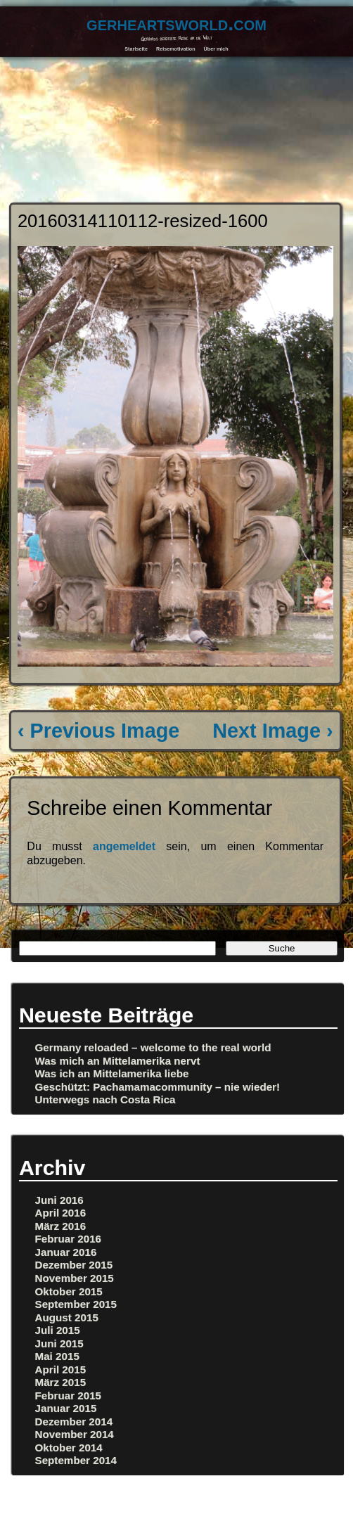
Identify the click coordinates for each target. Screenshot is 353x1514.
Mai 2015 (57, 1356)
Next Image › (272, 730)
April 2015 (60, 1369)
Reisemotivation (175, 49)
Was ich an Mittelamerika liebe (112, 1073)
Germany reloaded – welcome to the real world (153, 1047)
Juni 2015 (59, 1343)
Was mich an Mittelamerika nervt (117, 1061)
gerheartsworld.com (176, 23)
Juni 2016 (59, 1200)
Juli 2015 (57, 1330)
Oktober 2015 (69, 1291)
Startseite (136, 49)
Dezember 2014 (74, 1422)
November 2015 (74, 1278)
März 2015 (60, 1382)
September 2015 (76, 1304)
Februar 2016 (68, 1239)
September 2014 (76, 1460)
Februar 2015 (68, 1395)
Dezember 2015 (74, 1265)
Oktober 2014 (69, 1448)
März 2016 (60, 1226)
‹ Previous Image (98, 730)
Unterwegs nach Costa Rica (105, 1099)
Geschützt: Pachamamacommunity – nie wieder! (158, 1087)
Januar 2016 (66, 1252)
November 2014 (74, 1434)
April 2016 (60, 1213)
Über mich (216, 49)
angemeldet (124, 846)
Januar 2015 (66, 1408)
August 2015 (66, 1317)
